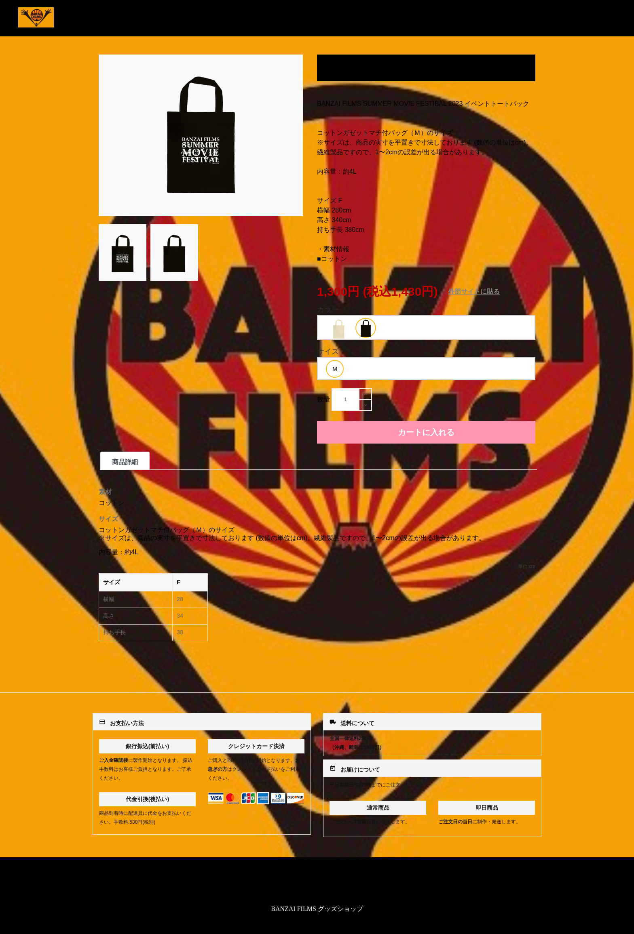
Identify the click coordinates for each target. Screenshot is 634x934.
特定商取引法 (317, 882)
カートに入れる (426, 432)
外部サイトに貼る (474, 291)
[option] (338, 328)
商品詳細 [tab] (125, 462)
